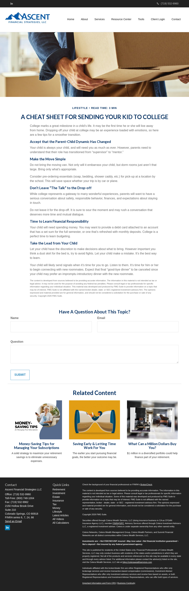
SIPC (121, 523)
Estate (56, 496)
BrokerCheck (146, 484)
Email (101, 318)
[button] (84, 19)
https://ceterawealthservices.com (137, 562)
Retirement (59, 489)
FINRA (116, 523)
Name (15, 318)
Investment (59, 493)
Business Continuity (126, 583)
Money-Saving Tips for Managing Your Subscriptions (36, 446)
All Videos (58, 519)
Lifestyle (57, 511)
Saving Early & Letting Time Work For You (94, 446)
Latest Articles (61, 515)
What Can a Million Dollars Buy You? (152, 446)
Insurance (58, 500)
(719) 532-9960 (167, 3)
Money (56, 507)
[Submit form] (20, 375)
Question (17, 341)
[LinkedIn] (12, 3)
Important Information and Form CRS (99, 583)
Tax (55, 504)
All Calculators (61, 522)
